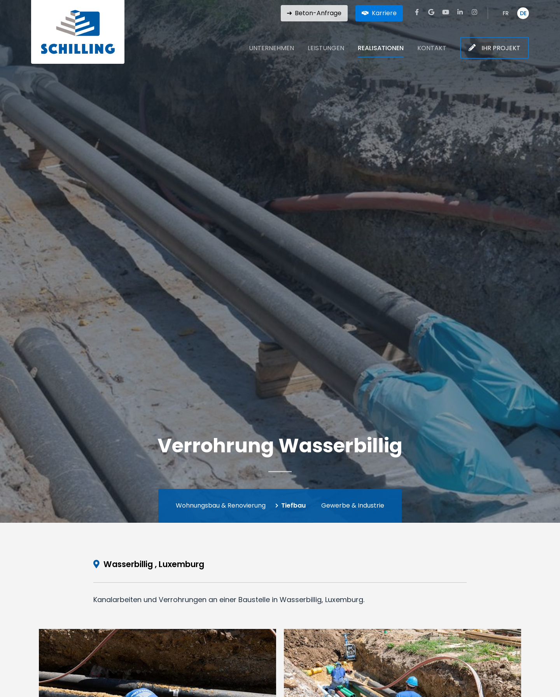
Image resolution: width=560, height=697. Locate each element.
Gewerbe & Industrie (352, 505)
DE (523, 13)
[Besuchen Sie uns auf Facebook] (417, 12)
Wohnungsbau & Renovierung (221, 505)
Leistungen (326, 48)
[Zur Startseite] (77, 32)
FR (506, 13)
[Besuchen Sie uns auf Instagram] (474, 12)
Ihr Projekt (500, 48)
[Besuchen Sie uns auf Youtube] (445, 12)
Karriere (384, 13)
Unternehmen (271, 48)
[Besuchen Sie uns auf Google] (431, 12)
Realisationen (381, 48)
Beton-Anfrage (318, 13)
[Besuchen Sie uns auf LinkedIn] (460, 12)
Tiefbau (293, 505)
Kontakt (431, 48)
